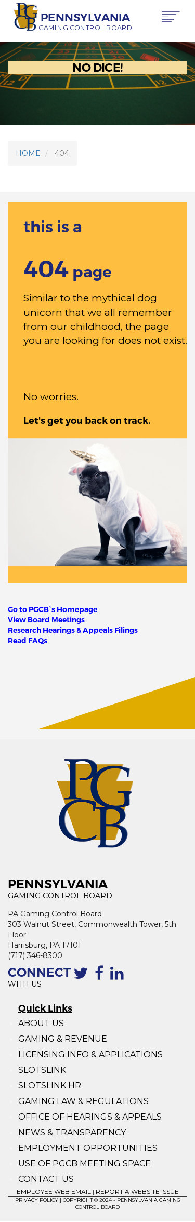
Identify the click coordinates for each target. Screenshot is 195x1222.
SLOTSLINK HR (49, 1086)
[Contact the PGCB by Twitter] (82, 979)
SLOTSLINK (42, 1070)
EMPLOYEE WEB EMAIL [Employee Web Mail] (54, 1192)
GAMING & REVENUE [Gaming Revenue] (62, 1039)
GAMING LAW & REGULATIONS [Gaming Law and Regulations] (83, 1101)
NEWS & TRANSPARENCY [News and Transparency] (72, 1132)
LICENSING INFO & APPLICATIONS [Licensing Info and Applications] (90, 1054)
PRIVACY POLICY (36, 1200)
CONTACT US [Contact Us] (46, 1179)
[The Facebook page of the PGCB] (101, 979)
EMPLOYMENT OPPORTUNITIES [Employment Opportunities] (89, 1148)
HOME (28, 153)
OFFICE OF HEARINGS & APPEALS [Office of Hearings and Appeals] (90, 1117)
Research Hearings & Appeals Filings (73, 630)
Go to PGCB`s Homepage (52, 609)
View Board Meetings (46, 620)
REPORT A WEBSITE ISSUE (137, 1192)
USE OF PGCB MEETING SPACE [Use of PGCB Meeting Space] (84, 1163)
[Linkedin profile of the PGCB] (119, 979)
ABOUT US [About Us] (41, 1023)
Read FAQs (27, 640)
